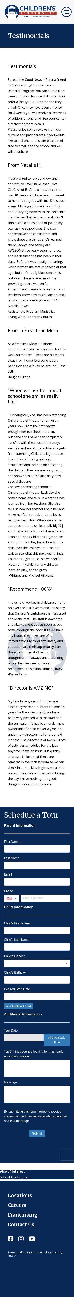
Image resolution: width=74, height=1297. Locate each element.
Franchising (22, 1215)
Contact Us (21, 1224)
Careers (17, 1205)
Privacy (12, 1255)
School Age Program (15, 1177)
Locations (20, 1195)
